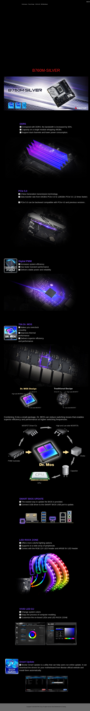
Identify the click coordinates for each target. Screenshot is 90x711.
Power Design (31, 4)
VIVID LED (37, 4)
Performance (24, 4)
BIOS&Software (44, 4)
